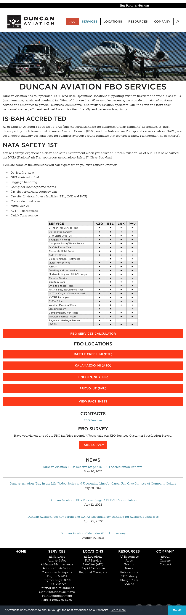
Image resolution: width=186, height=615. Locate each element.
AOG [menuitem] (73, 21)
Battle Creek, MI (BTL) (93, 354)
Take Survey (93, 445)
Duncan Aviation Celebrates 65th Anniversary (93, 533)
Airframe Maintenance (57, 564)
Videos (129, 584)
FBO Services (93, 420)
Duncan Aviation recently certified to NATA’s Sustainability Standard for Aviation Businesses (93, 516)
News (129, 568)
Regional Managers (93, 572)
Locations (93, 551)
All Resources (129, 556)
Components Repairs (57, 572)
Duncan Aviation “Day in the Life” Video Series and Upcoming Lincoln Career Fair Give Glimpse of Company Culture (93, 483)
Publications (129, 572)
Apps (129, 560)
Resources (129, 551)
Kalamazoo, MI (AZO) (93, 365)
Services (57, 551)
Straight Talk (129, 580)
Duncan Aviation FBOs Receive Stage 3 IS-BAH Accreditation (93, 500)
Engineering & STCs (57, 580)
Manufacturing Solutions (57, 591)
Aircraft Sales (57, 560)
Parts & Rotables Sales (56, 599)
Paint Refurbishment (57, 595)
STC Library (129, 576)
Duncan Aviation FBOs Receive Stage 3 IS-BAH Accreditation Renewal (93, 467)
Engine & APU (57, 576)
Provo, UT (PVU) (93, 388)
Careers (165, 560)
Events (129, 564)
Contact (165, 564)
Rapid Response (93, 568)
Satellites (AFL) (93, 564)
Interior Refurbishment (57, 587)
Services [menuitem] (89, 21)
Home (21, 551)
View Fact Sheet (93, 401)
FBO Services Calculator (93, 333)
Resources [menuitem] (138, 21)
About (165, 556)
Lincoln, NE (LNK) (93, 377)
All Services (57, 556)
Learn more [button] (118, 610)
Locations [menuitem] (113, 21)
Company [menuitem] (162, 21)
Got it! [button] (177, 610)
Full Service (93, 560)
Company (165, 551)
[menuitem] (178, 21)
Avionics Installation (57, 568)
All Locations (93, 556)
